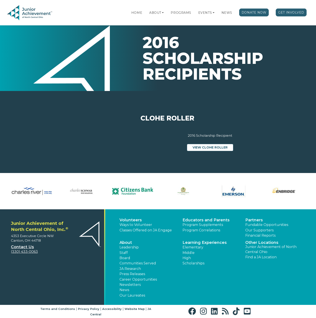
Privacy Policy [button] (88, 309)
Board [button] (124, 258)
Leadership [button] (129, 247)
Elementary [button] (193, 247)
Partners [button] (254, 220)
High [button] (187, 258)
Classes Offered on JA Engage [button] (145, 230)
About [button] (125, 243)
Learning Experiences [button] (205, 243)
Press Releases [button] (132, 274)
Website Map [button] (135, 309)
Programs (181, 13)
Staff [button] (123, 253)
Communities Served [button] (137, 263)
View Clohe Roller (213, 147)
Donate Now (254, 12)
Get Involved (291, 12)
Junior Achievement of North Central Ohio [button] (271, 249)
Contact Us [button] (22, 247)
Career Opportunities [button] (138, 279)
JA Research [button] (130, 269)
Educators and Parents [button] (206, 220)
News (226, 13)
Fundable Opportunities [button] (266, 225)
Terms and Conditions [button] (57, 309)
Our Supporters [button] (259, 230)
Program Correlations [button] (201, 230)
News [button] (124, 290)
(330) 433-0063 (24, 252)
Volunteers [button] (130, 220)
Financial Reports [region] (260, 235)
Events (205, 13)
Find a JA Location (261, 257)
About (155, 13)
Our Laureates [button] (132, 295)
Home (136, 13)
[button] (163, 13)
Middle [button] (189, 253)
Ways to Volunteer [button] (135, 225)
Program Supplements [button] (203, 225)
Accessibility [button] (112, 309)
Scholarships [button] (193, 263)
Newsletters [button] (130, 285)
